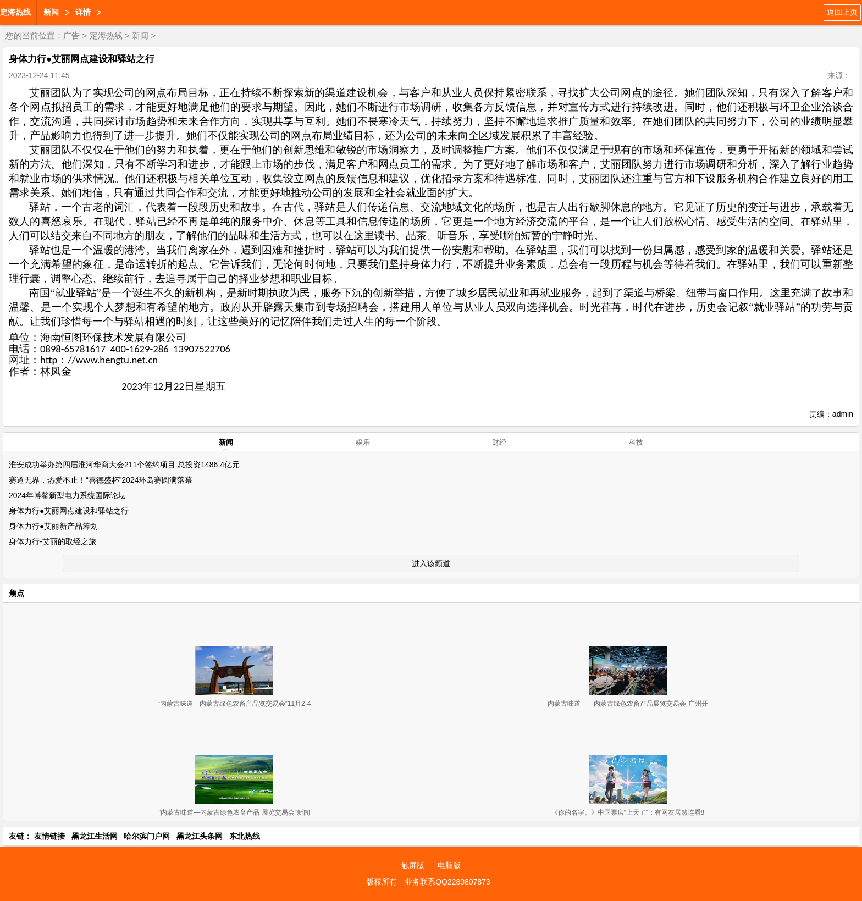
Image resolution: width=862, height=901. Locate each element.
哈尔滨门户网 (147, 836)
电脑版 (449, 865)
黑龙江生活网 (94, 836)
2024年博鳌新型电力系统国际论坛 (67, 495)
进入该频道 (431, 563)
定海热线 (15, 12)
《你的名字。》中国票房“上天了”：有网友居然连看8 (628, 812)
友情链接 (49, 836)
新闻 (51, 12)
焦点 (16, 593)
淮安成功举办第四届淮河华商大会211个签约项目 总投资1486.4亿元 (124, 464)
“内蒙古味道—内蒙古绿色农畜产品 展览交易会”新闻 (234, 812)
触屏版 (412, 865)
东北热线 (244, 836)
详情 (83, 12)
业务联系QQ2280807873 (447, 881)
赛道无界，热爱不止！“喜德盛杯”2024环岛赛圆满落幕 (100, 480)
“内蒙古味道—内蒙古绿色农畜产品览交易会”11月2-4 (234, 703)
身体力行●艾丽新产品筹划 (53, 526)
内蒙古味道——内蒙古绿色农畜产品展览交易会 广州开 (628, 703)
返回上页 (842, 12)
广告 (71, 35)
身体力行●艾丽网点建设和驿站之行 (69, 510)
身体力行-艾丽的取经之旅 (52, 541)
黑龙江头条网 (199, 836)
